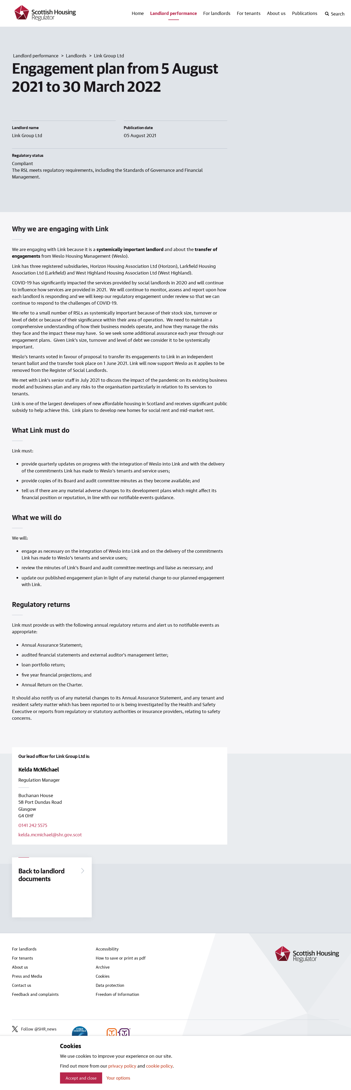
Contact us (21, 985)
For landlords (216, 13)
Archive (103, 967)
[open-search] (335, 14)
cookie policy (159, 1066)
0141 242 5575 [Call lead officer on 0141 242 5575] (32, 825)
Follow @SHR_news (34, 1029)
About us (276, 13)
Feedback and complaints (35, 994)
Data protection (110, 985)
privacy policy (122, 1066)
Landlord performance (173, 13)
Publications (304, 13)
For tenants (249, 13)
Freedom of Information (117, 994)
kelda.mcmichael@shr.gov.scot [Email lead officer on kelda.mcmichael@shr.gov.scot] (50, 834)
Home (138, 13)
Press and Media (27, 976)
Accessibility (107, 949)
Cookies (103, 976)
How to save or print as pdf (121, 958)
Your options (118, 1077)
